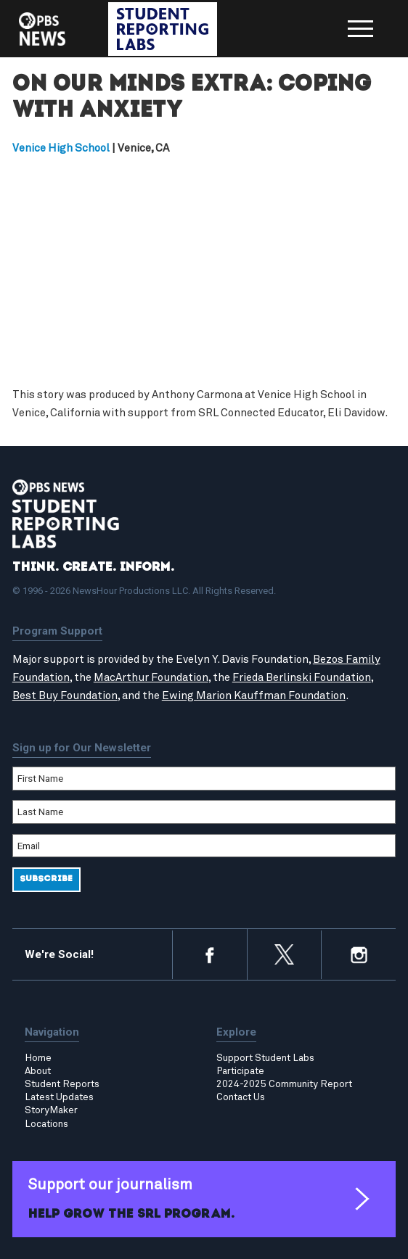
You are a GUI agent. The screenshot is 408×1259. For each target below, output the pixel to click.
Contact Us (240, 1097)
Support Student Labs (265, 1058)
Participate (240, 1071)
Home (38, 1058)
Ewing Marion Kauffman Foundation (254, 695)
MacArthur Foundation (151, 677)
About (38, 1071)
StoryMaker (51, 1110)
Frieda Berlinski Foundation (301, 677)
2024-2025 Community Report (284, 1084)
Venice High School (61, 148)
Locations (46, 1124)
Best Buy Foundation (65, 695)
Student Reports (62, 1084)
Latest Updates (59, 1097)
